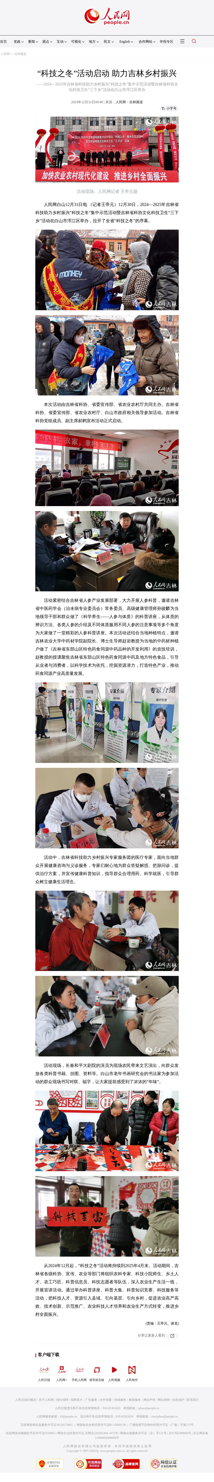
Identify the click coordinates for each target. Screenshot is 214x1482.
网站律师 (164, 1399)
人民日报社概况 (25, 1399)
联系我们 (193, 1399)
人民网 (5, 54)
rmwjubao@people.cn (164, 1416)
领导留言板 (96, 1372)
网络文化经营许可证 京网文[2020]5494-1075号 (87, 1433)
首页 (3, 41)
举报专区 (166, 41)
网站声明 (149, 1399)
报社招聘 (62, 1399)
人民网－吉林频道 (129, 102)
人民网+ (61, 1372)
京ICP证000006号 (180, 1433)
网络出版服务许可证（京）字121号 (143, 1433)
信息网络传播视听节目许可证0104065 (30, 1433)
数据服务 (135, 1399)
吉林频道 (20, 54)
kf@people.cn (68, 1416)
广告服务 (91, 1399)
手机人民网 (79, 1372)
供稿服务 (120, 1399)
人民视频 (114, 1372)
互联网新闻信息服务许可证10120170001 (46, 1424)
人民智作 (131, 1372)
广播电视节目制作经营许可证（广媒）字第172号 (161, 1424)
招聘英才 (77, 1399)
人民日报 (44, 1372)
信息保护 (178, 1399)
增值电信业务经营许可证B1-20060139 (101, 1424)
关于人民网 (46, 1399)
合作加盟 (106, 1399)
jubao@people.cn (148, 1408)
